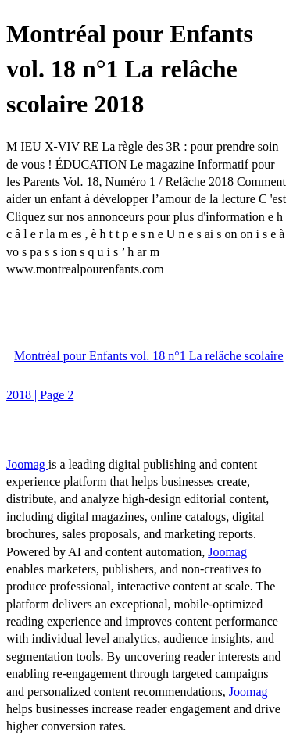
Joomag (27, 464)
